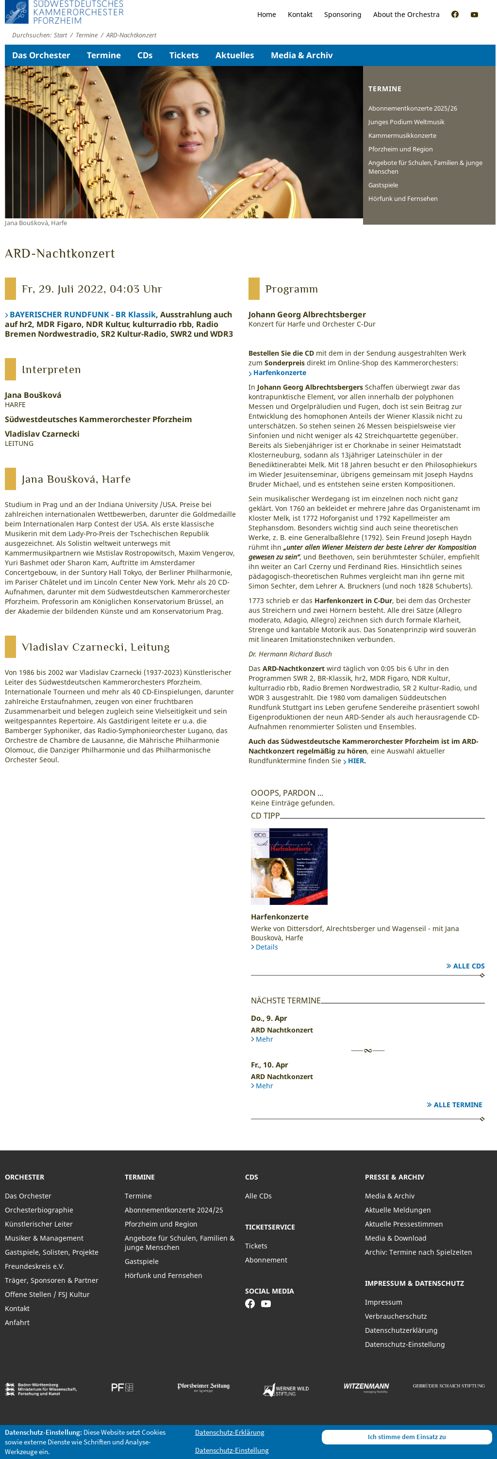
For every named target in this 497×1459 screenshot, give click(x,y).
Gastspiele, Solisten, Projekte (52, 1252)
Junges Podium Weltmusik (406, 121)
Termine (104, 55)
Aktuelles (234, 55)
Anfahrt (17, 1322)
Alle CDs (469, 965)
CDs (145, 55)
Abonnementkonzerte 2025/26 (412, 108)
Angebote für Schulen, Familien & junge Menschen (425, 167)
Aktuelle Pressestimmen (404, 1224)
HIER (356, 760)
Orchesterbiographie (39, 1209)
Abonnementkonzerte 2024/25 (174, 1209)
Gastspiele (383, 184)
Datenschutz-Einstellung (405, 1344)
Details (267, 946)
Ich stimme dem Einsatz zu (407, 1436)
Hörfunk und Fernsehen (403, 198)
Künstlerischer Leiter (39, 1224)
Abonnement (266, 1259)
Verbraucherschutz (396, 1316)
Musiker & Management (44, 1238)
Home (266, 14)
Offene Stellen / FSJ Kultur (47, 1294)
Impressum (383, 1302)
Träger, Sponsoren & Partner (52, 1280)
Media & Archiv (302, 55)
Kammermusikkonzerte (402, 135)
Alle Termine (458, 1104)
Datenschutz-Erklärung (230, 1432)
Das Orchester (41, 55)
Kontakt (300, 14)
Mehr (264, 1039)
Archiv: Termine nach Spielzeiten (418, 1252)
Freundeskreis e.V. (35, 1266)
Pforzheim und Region (400, 149)
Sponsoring (343, 14)
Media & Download (396, 1238)
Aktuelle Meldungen (398, 1209)
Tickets (184, 55)
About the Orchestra (406, 14)
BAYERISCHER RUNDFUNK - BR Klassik (83, 314)
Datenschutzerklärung (401, 1330)
